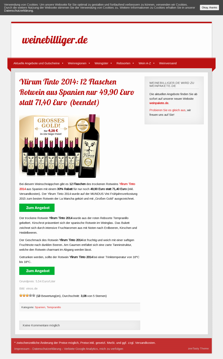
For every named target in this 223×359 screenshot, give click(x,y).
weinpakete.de (158, 103)
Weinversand (168, 63)
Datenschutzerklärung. (19, 10)
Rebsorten (123, 63)
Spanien (40, 307)
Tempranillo (54, 307)
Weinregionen (77, 63)
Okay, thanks (209, 7)
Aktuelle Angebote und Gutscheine (36, 63)
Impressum (21, 348)
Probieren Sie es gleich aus (167, 110)
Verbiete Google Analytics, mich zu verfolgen (93, 348)
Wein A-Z (145, 63)
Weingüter (101, 63)
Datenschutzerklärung (46, 348)
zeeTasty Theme (198, 348)
